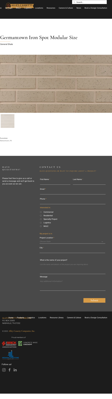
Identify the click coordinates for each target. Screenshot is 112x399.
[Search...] (89, 2)
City (41, 248)
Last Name (77, 179)
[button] (9, 8)
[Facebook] (9, 370)
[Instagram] (4, 370)
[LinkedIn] (15, 370)
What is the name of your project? (53, 260)
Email (42, 189)
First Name (44, 179)
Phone (42, 199)
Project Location (46, 238)
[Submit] (94, 300)
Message (43, 277)
